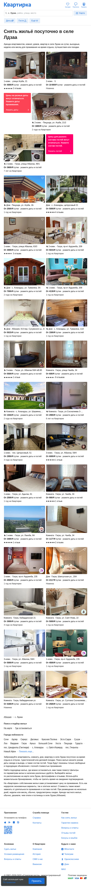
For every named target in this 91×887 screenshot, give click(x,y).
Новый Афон (10, 751)
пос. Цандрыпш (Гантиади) (16, 747)
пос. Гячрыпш (71, 747)
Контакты (37, 823)
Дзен (66, 864)
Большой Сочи (45, 743)
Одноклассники (71, 859)
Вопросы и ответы (69, 828)
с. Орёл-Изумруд (54, 747)
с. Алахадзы (38, 747)
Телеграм (68, 854)
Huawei (14, 822)
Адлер (14, 739)
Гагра (24, 743)
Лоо (5, 743)
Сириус (24, 739)
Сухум (77, 739)
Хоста (58, 743)
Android (9, 822)
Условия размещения (14, 854)
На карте (8, 728)
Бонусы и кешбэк (69, 838)
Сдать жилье (10, 849)
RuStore (18, 822)
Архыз (33, 743)
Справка (37, 818)
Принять (37, 881)
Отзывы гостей (68, 833)
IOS (5, 822)
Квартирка (19, 5)
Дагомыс (35, 739)
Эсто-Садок (65, 739)
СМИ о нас (38, 859)
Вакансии (37, 864)
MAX (63, 869)
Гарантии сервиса (69, 823)
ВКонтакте (69, 849)
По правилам (9, 881)
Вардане (14, 743)
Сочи (6, 739)
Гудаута (78, 743)
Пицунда (68, 743)
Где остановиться (23, 728)
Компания (37, 849)
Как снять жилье (69, 818)
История (37, 854)
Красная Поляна (49, 739)
